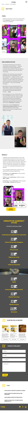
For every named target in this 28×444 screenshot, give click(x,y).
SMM (14, 283)
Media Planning (14, 298)
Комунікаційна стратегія (14, 290)
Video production (14, 265)
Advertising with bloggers (14, 243)
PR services (14, 250)
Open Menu (26, 2)
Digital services (14, 258)
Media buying (14, 305)
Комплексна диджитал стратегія (14, 235)
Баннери (14, 313)
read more (5, 345)
